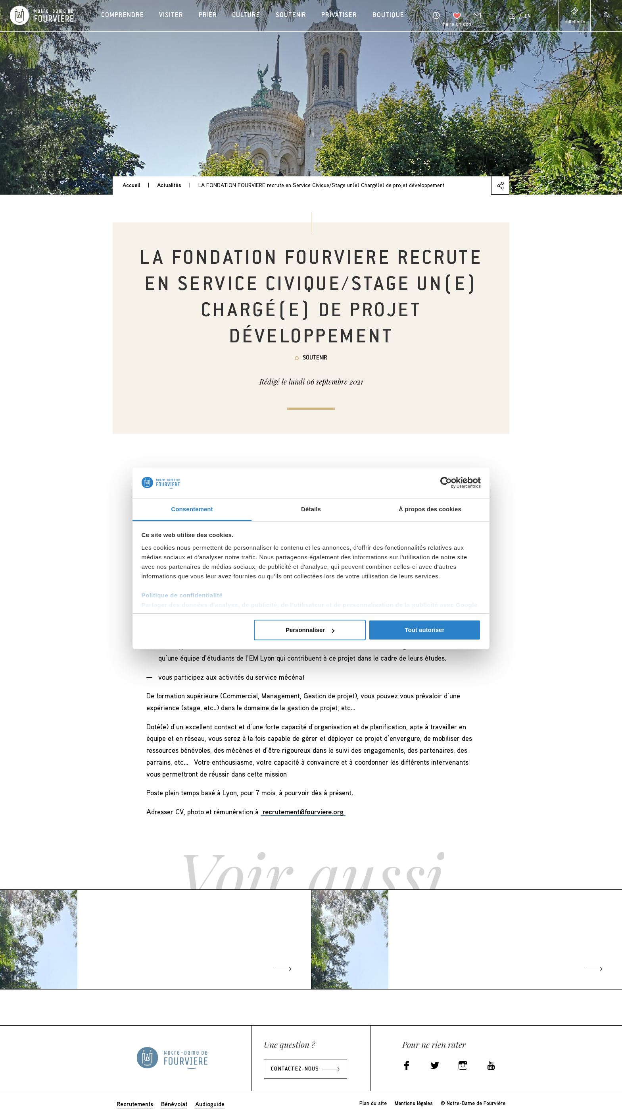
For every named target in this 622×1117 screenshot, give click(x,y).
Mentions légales (414, 1103)
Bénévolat (174, 1103)
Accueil (131, 185)
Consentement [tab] (192, 509)
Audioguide (210, 1103)
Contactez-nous (295, 1069)
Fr (512, 16)
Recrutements (135, 1103)
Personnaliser (310, 629)
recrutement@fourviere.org (303, 811)
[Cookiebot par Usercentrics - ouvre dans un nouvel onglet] (446, 483)
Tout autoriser (425, 629)
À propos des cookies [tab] (430, 509)
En (528, 16)
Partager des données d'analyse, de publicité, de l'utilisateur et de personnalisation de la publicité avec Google (310, 604)
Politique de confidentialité (182, 595)
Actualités (169, 185)
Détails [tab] (311, 509)
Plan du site (373, 1103)
